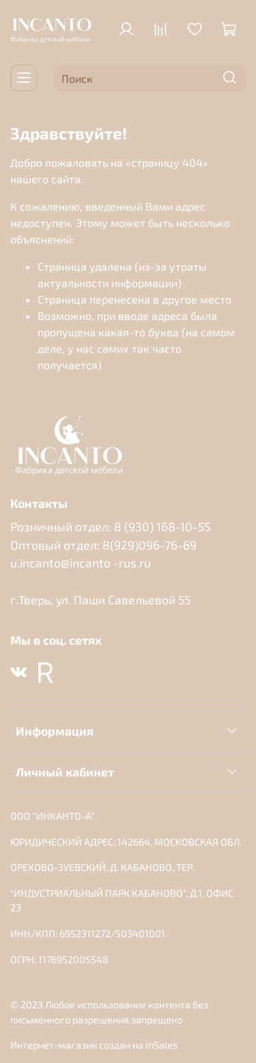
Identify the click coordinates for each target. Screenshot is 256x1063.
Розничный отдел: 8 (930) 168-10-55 (110, 526)
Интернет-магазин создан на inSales (93, 1045)
